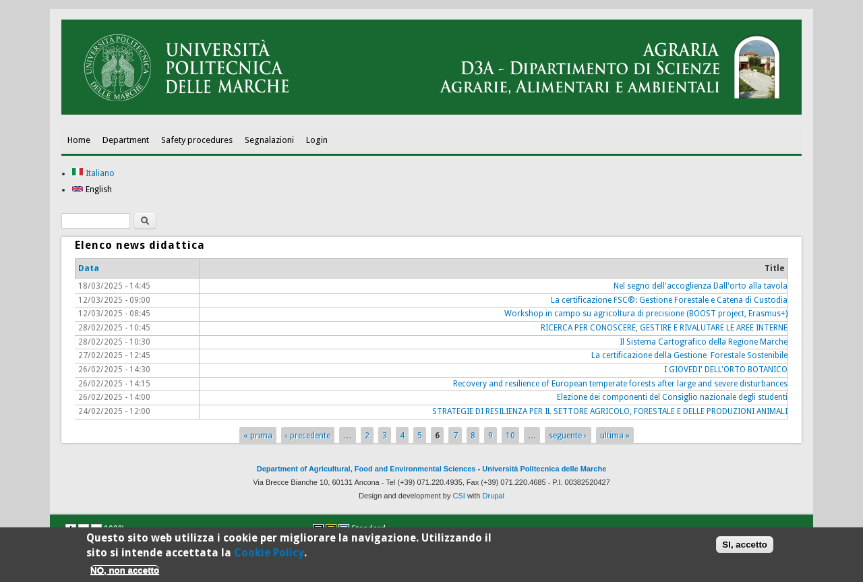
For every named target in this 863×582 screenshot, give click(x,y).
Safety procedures (197, 140)
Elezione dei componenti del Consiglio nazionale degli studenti (672, 397)
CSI (459, 496)
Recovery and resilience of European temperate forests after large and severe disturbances (620, 383)
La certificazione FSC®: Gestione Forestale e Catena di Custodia (669, 300)
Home (78, 140)
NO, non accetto (124, 572)
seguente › (568, 435)
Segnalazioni (269, 140)
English (91, 189)
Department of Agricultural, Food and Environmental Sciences (366, 469)
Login (317, 140)
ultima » (615, 435)
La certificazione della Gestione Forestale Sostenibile (689, 355)
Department (125, 140)
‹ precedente (307, 435)
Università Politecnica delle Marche (544, 469)
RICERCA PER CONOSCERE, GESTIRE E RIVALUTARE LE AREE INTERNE (664, 327)
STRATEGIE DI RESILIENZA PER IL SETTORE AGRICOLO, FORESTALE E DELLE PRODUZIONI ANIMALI (609, 411)
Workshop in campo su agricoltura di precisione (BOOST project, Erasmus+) (645, 313)
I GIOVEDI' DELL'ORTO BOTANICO (725, 369)
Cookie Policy (269, 554)
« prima (257, 435)
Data (88, 268)
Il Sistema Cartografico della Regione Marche (703, 342)
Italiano (93, 173)
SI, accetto (744, 547)
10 (510, 435)
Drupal (493, 496)
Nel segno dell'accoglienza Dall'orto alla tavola (700, 286)
